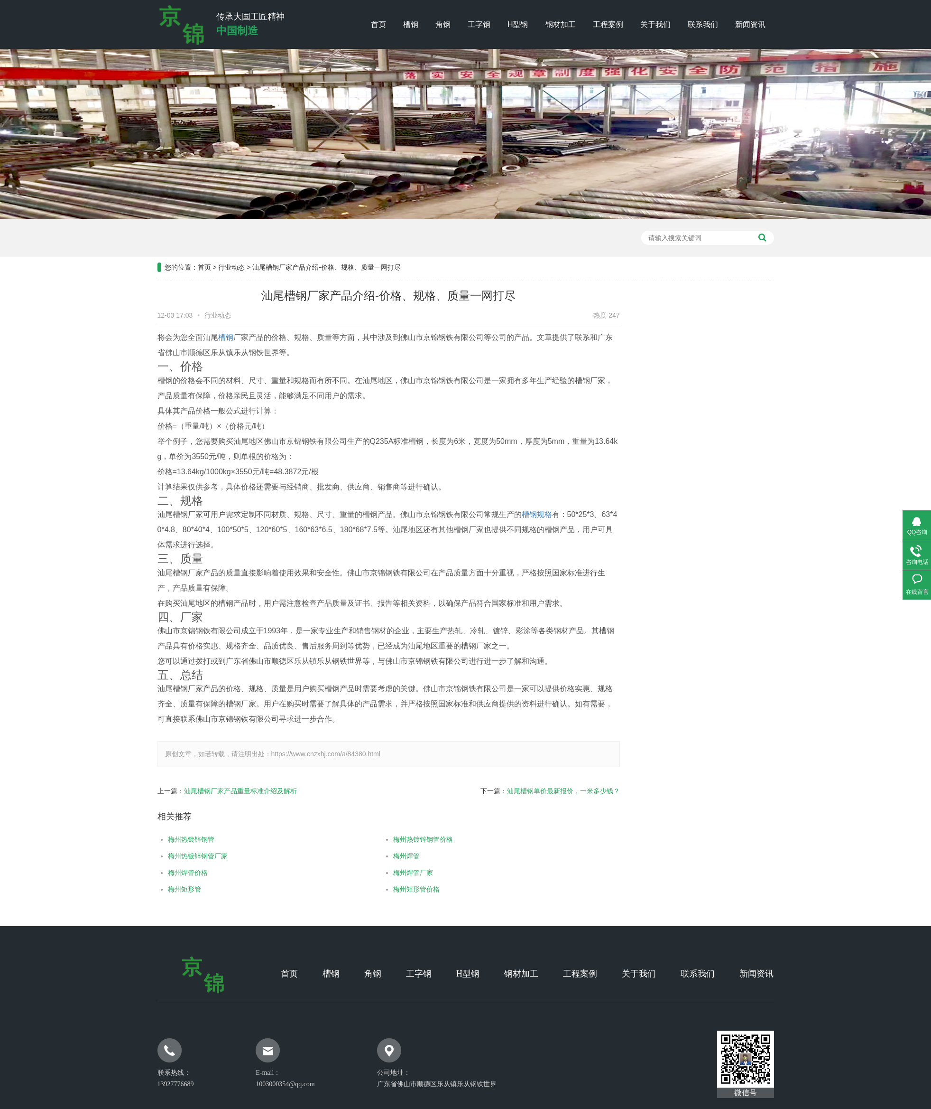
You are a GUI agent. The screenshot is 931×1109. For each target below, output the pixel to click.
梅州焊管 (379, 856)
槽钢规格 (509, 514)
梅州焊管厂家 (386, 872)
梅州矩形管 (157, 889)
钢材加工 (560, 24)
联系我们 (703, 24)
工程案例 (608, 24)
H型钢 (517, 24)
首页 (378, 24)
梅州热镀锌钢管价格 (395, 839)
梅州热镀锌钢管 (163, 839)
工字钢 (479, 24)
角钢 (443, 24)
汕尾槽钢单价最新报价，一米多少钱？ (535, 791)
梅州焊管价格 (160, 872)
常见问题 (739, 409)
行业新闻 (739, 385)
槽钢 (410, 24)
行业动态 (231, 240)
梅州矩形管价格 (389, 889)
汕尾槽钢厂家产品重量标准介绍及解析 (213, 791)
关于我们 (655, 24)
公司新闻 (739, 361)
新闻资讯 (750, 24)
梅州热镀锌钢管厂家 (170, 856)
